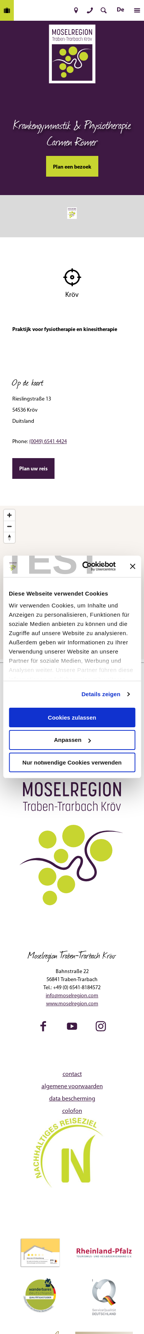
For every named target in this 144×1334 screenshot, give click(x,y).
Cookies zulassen (72, 717)
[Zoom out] (9, 526)
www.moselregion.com (72, 1004)
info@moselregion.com (72, 996)
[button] (76, 10)
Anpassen (72, 740)
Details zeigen (100, 694)
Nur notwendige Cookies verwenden (71, 762)
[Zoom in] (9, 515)
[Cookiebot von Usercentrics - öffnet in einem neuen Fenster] (86, 566)
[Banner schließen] (132, 566)
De (120, 10)
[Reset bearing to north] (9, 537)
